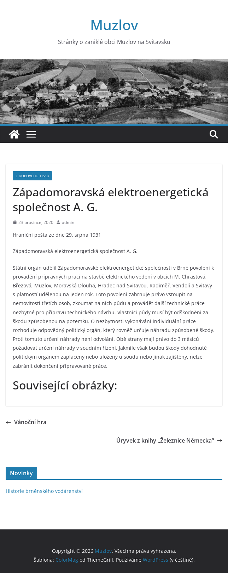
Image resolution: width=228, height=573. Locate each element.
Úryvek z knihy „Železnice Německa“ (169, 440)
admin (68, 222)
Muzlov (114, 24)
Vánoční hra (26, 422)
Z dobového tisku (32, 175)
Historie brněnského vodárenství (44, 491)
